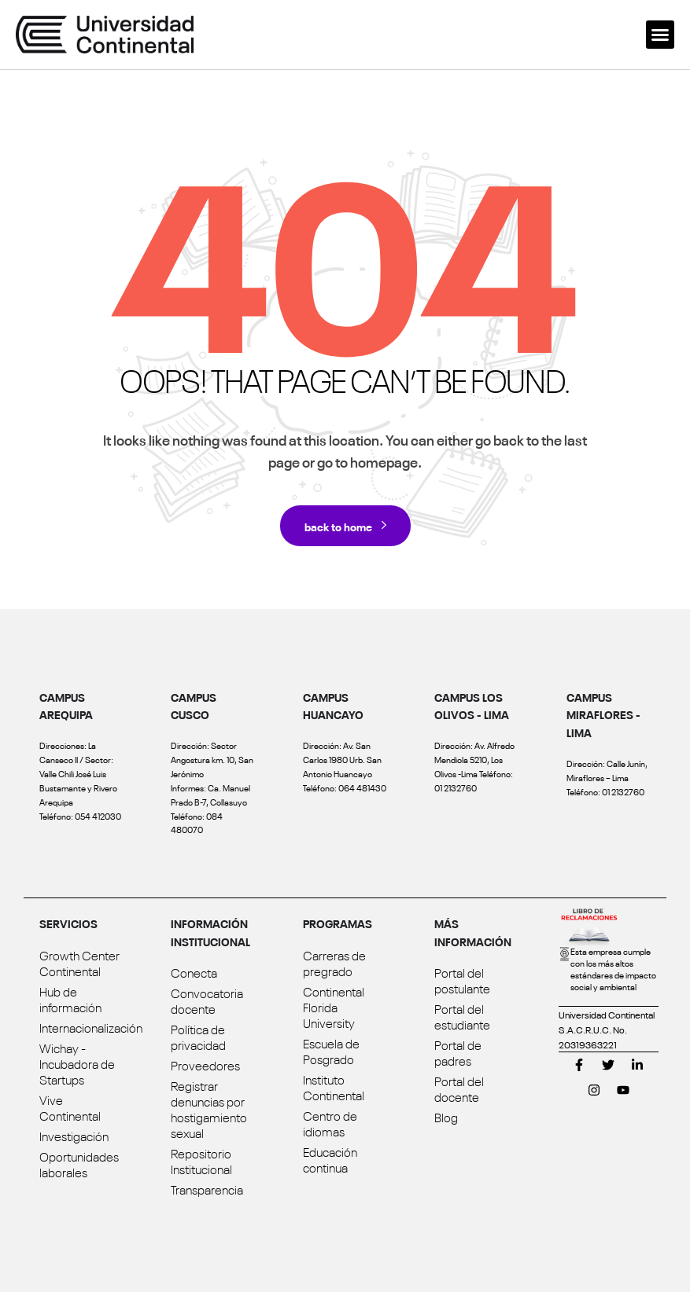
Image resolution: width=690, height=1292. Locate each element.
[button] (660, 34)
